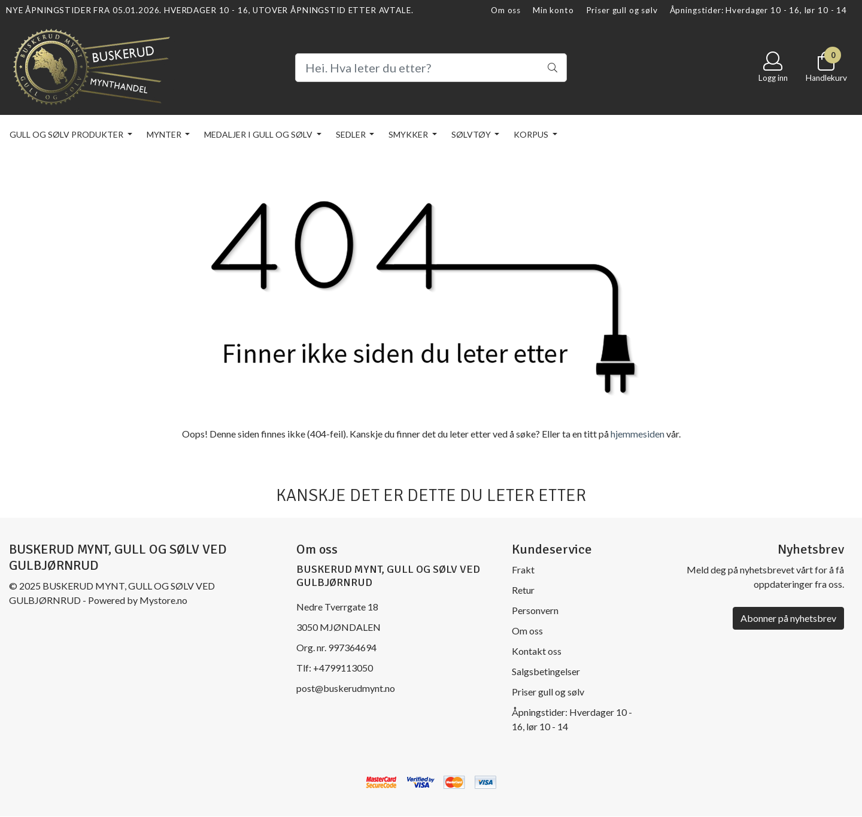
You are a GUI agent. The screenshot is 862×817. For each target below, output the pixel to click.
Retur (523, 590)
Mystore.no (163, 600)
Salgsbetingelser (546, 671)
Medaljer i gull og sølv (259, 134)
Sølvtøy (472, 134)
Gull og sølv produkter (67, 134)
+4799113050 (343, 667)
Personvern (535, 610)
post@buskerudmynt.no (345, 688)
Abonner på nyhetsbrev (788, 618)
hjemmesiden (637, 433)
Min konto (553, 10)
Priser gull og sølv (622, 10)
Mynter (165, 134)
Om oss (506, 10)
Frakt (523, 569)
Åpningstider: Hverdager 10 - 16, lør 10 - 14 (758, 10)
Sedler (352, 134)
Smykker (409, 134)
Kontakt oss (536, 651)
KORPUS (532, 134)
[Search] (430, 67)
